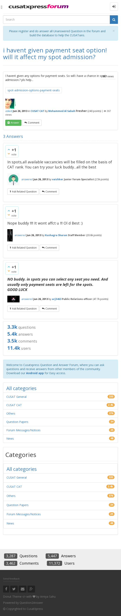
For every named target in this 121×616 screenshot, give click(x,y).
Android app (35, 373)
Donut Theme (12, 596)
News (10, 438)
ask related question (24, 191)
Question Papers (17, 422)
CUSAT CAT (37, 111)
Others (10, 413)
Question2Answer (31, 603)
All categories (21, 388)
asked (8, 111)
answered (27, 179)
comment (33, 122)
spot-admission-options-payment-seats (34, 90)
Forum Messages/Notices (23, 430)
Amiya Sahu (48, 596)
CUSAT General (16, 397)
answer (15, 122)
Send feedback (11, 578)
